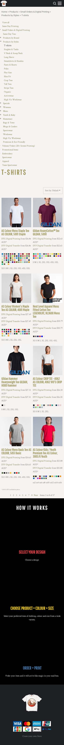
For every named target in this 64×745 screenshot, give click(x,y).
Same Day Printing (10, 26)
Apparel (5, 161)
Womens (7, 107)
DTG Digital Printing (10, 238)
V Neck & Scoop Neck (13, 53)
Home (4, 11)
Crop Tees (8, 80)
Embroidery (7, 153)
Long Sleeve (9, 57)
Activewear (9, 95)
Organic (7, 92)
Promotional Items (10, 149)
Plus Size (8, 72)
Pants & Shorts (10, 64)
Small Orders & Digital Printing (34, 11)
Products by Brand (11, 38)
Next (36, 495)
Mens (5, 111)
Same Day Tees (9, 34)
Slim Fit (7, 76)
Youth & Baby (9, 115)
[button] (54, 3)
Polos (6, 68)
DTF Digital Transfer (10, 245)
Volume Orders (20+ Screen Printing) (18, 145)
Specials (6, 103)
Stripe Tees (8, 88)
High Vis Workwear (13, 99)
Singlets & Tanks (11, 49)
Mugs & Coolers (10, 126)
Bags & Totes (9, 122)
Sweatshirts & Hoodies (14, 61)
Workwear (7, 134)
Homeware (7, 119)
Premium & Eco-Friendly (14, 142)
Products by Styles (10, 15)
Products (13, 11)
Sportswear (8, 130)
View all (5, 22)
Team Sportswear (9, 165)
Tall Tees (8, 84)
